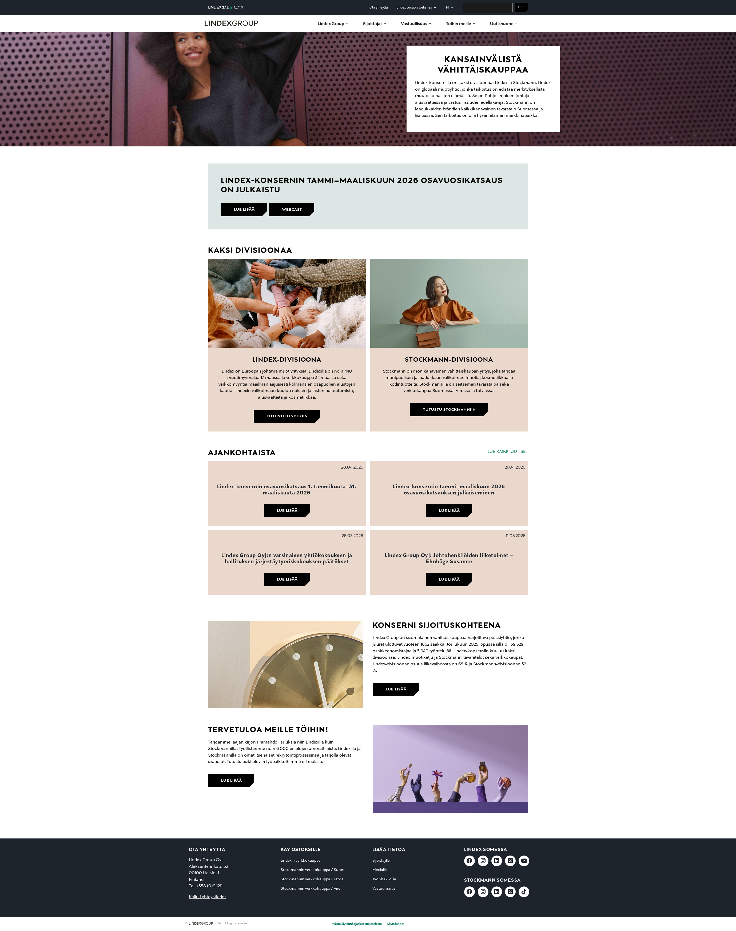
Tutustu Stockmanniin (449, 409)
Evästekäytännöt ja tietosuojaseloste (357, 924)
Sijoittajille (381, 860)
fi (447, 8)
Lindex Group (331, 24)
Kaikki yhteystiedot (207, 897)
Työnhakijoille (384, 879)
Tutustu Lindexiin (287, 416)
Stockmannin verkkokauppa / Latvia (312, 879)
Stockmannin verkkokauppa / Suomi (313, 870)
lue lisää (244, 209)
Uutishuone (502, 24)
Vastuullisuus (414, 24)
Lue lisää (287, 511)
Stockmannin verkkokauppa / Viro (311, 888)
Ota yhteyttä (378, 8)
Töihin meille (458, 24)
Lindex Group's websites (414, 8)
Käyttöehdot (395, 924)
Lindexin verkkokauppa (301, 860)
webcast (292, 209)
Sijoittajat (372, 24)
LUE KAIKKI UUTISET (508, 451)
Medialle (379, 870)
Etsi (521, 7)
